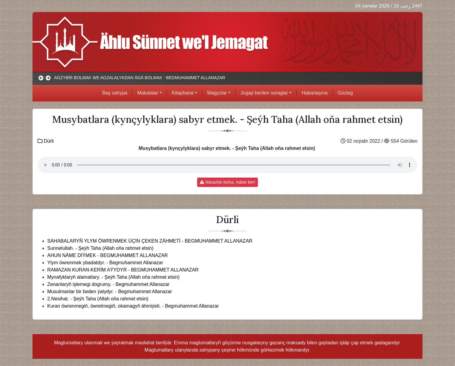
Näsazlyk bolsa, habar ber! (227, 182)
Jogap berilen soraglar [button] (264, 92)
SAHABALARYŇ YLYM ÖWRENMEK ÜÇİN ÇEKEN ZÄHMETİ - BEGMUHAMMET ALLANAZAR (149, 240)
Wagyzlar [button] (217, 92)
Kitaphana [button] (182, 92)
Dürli (46, 141)
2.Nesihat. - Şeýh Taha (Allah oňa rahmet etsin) (97, 298)
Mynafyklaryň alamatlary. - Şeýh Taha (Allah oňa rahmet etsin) (113, 277)
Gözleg (345, 92)
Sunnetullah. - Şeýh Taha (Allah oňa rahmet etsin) (100, 248)
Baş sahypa (115, 92)
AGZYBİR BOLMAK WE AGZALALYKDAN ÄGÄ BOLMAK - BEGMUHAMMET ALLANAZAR (139, 77)
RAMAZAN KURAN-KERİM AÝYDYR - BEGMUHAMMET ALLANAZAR (123, 269)
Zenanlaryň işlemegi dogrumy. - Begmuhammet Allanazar (108, 284)
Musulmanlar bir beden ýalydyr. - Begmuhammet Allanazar (109, 291)
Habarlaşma (314, 92)
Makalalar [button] (147, 92)
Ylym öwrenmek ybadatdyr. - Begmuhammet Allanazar (105, 262)
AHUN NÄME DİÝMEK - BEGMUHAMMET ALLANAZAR (107, 255)
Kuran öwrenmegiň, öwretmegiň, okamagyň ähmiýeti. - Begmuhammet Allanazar (133, 306)
